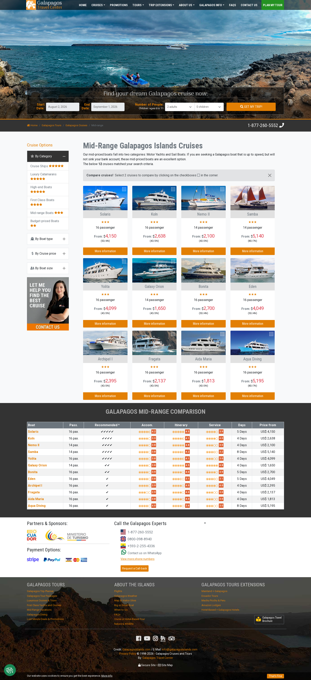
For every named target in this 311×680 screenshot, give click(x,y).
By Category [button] (41, 156)
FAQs (232, 5)
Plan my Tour (272, 5)
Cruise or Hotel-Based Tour (129, 619)
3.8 (154, 445)
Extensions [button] (160, 5)
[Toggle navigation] (275, 5)
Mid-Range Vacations (39, 609)
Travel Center (49, 5)
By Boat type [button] (41, 239)
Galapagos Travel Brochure (269, 619)
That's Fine (275, 676)
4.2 (154, 431)
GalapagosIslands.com (136, 649)
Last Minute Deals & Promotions (45, 619)
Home (83, 5)
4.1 (187, 438)
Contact (249, 5)
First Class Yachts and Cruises (44, 605)
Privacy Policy (127, 653)
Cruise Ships (47, 166)
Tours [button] (137, 5)
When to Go (121, 609)
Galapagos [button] (210, 5)
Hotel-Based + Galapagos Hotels (220, 609)
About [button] (185, 5)
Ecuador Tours (210, 595)
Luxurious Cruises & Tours (42, 600)
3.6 (187, 505)
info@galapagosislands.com (179, 649)
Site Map (165, 665)
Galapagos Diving (37, 614)
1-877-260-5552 (263, 125)
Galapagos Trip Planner (40, 591)
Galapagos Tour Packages (42, 595)
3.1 (187, 478)
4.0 (221, 438)
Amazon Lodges (211, 605)
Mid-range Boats (46, 213)
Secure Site (147, 665)
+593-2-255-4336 (141, 546)
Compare (118, 189)
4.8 (187, 445)
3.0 (221, 445)
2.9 (154, 492)
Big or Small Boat (124, 605)
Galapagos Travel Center (157, 657)
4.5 (187, 431)
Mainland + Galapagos (214, 591)
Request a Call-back (134, 568)
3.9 (221, 431)
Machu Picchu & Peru (213, 600)
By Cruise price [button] (43, 253)
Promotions (119, 5)
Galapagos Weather (125, 595)
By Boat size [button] (41, 268)
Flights (118, 591)
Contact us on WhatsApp (141, 553)
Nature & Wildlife (123, 623)
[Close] (270, 175)
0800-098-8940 (140, 539)
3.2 (221, 451)
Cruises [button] (97, 5)
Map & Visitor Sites (125, 600)
